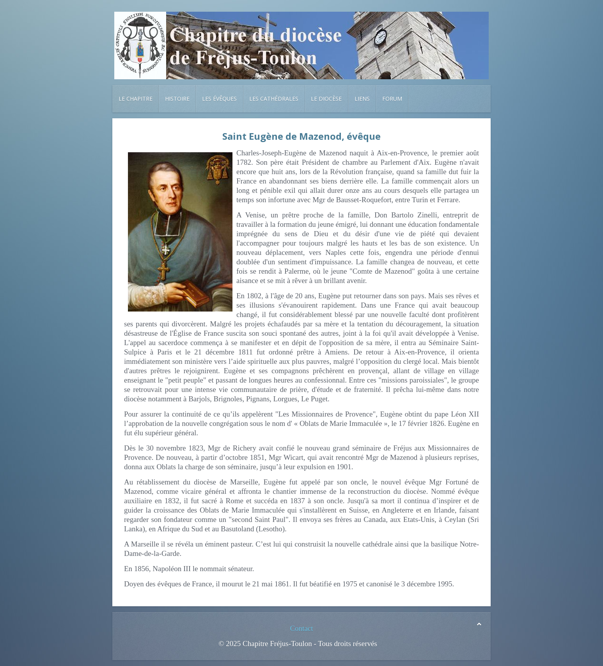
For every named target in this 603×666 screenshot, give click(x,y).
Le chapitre (136, 98)
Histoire (177, 98)
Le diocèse (326, 98)
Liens (362, 98)
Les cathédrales (273, 98)
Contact (301, 628)
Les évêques (219, 98)
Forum (392, 98)
